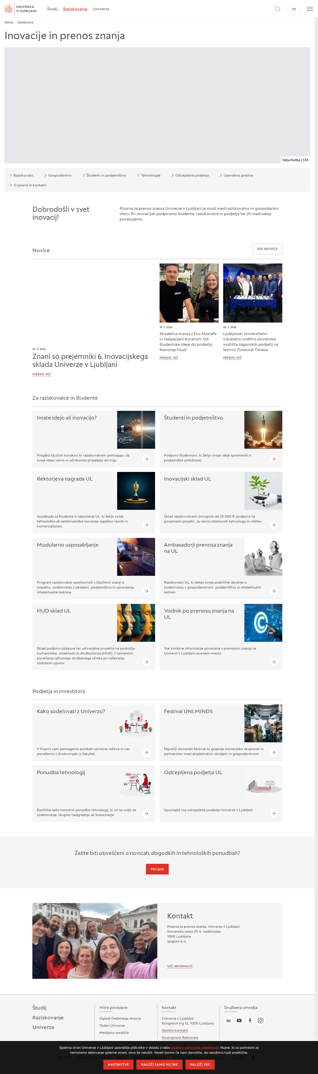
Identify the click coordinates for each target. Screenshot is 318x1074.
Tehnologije (148, 175)
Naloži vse (200, 1065)
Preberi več (41, 374)
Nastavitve (118, 1065)
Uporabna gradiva (235, 175)
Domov (9, 22)
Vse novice (267, 249)
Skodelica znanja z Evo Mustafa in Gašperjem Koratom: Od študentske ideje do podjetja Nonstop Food (188, 342)
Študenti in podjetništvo (103, 175)
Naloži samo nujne (159, 1065)
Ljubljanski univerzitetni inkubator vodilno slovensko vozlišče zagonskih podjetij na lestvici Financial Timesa (250, 342)
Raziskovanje (75, 9)
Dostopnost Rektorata (180, 1038)
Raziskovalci (20, 175)
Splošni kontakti (175, 1031)
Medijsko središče (114, 1033)
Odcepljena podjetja (189, 175)
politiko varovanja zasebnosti (194, 1048)
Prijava (157, 869)
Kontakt (180, 916)
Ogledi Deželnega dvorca (120, 1019)
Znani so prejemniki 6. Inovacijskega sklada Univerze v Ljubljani (90, 361)
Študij (52, 9)
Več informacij (180, 966)
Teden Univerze (112, 1026)
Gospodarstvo (57, 175)
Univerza (101, 9)
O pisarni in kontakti (27, 185)
